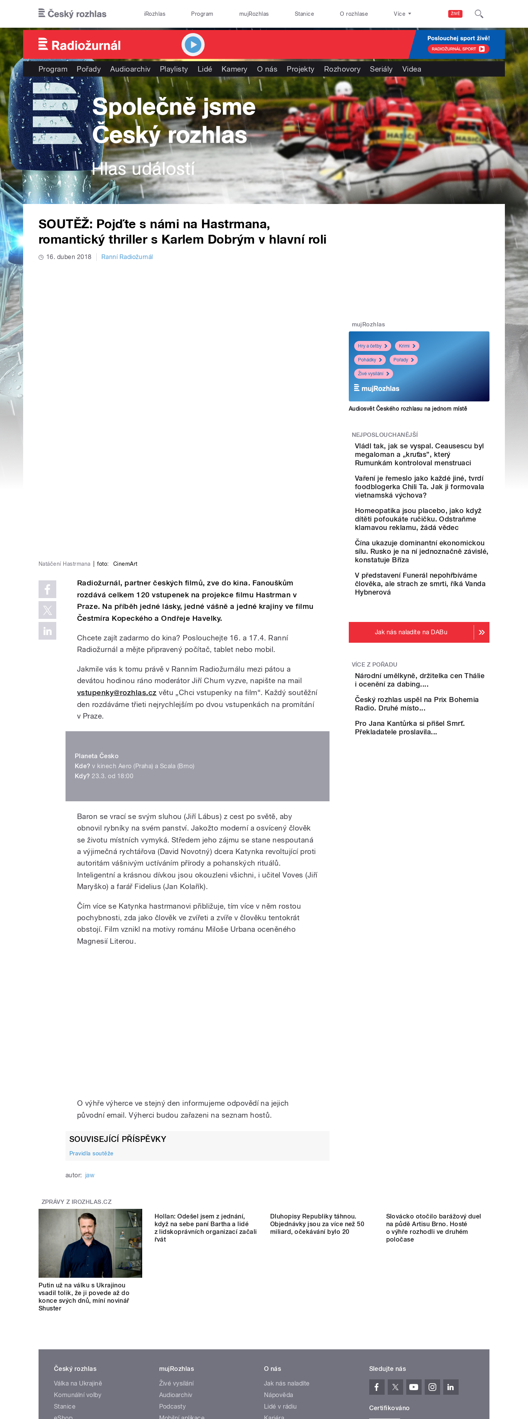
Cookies (350, 1345)
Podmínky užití (429, 1345)
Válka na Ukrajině (78, 1256)
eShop (63, 1290)
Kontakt (275, 1302)
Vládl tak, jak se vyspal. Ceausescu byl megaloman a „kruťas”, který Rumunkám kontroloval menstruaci (443, 463)
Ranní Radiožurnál (127, 257)
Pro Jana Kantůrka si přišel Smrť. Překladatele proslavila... (443, 821)
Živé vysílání (373, 373)
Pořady (89, 69)
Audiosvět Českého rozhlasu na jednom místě (408, 409)
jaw (89, 1048)
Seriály (381, 69)
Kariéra (274, 1290)
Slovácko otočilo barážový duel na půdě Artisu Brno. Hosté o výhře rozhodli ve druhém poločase (433, 1169)
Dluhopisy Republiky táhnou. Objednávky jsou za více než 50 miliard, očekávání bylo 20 (317, 1165)
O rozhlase (354, 14)
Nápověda (278, 1267)
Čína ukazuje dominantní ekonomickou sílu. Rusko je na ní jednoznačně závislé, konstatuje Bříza (440, 606)
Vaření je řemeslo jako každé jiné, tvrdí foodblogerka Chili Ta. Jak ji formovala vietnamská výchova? (442, 512)
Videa (411, 69)
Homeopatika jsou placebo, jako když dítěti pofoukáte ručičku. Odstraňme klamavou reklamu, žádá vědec (439, 561)
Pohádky (370, 360)
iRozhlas (155, 14)
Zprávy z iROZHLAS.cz (77, 1074)
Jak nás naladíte (287, 1256)
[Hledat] (479, 14)
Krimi (407, 346)
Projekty (301, 69)
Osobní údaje (385, 1345)
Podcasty (172, 1279)
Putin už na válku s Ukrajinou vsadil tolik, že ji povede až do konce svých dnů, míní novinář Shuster (84, 1169)
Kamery (235, 69)
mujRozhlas (254, 14)
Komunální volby (77, 1267)
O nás (267, 69)
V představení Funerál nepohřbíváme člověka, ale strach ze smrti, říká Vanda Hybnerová (443, 647)
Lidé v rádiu (280, 1279)
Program (202, 14)
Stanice (304, 14)
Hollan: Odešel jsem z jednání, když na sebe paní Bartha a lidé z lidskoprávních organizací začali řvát (206, 1169)
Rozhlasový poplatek (293, 1313)
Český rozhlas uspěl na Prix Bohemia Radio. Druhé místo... (443, 786)
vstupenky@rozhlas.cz (117, 565)
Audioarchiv (130, 69)
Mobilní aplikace (182, 1290)
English (465, 1345)
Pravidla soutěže (91, 1026)
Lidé (205, 69)
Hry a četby (372, 346)
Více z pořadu (375, 732)
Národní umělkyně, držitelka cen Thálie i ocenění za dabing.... (435, 751)
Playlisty (174, 69)
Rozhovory (342, 69)
